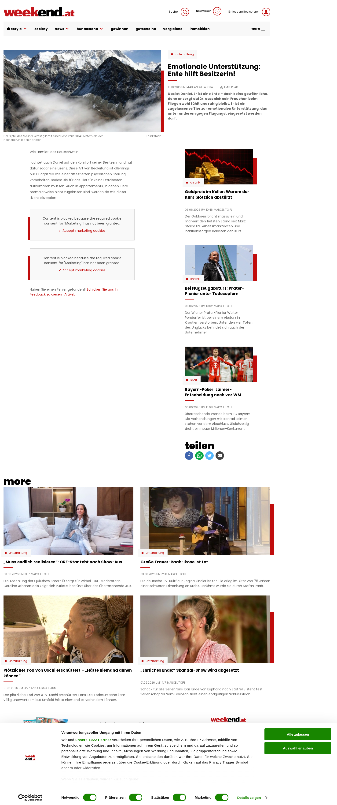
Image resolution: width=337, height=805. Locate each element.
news (62, 28)
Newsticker (208, 11)
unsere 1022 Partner (93, 738)
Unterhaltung (185, 54)
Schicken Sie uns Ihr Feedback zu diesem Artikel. (74, 292)
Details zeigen (249, 796)
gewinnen (119, 28)
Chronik (195, 182)
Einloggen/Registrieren (249, 12)
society (41, 28)
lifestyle (17, 28)
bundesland (90, 28)
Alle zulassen (298, 733)
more (258, 28)
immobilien (200, 28)
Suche (179, 12)
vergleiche (173, 28)
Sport (193, 380)
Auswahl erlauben (298, 746)
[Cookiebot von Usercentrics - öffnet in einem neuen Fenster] (30, 795)
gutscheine (146, 28)
